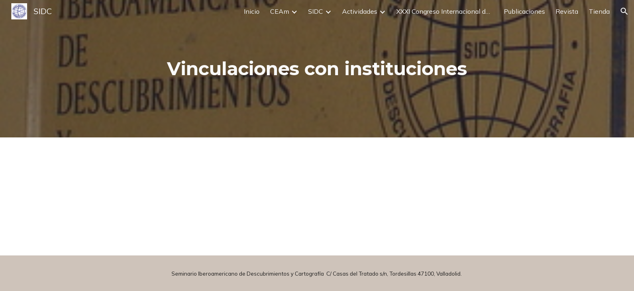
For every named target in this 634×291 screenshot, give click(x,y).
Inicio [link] (252, 11)
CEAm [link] (279, 11)
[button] (624, 11)
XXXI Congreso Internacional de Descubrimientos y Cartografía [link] (444, 11)
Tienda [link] (599, 11)
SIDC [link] (315, 11)
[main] (317, 69)
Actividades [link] (359, 11)
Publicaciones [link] (524, 11)
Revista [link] (567, 11)
